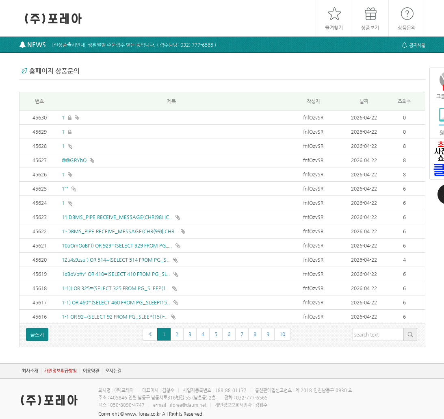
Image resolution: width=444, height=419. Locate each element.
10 (282, 334)
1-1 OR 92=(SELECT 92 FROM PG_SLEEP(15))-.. (115, 316)
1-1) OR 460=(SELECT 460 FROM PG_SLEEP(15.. (116, 302)
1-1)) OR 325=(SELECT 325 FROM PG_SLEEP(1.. (116, 288)
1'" (65, 188)
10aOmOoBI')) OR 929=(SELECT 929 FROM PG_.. (117, 245)
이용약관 (91, 370)
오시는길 (113, 370)
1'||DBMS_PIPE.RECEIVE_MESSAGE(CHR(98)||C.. (117, 217)
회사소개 (30, 370)
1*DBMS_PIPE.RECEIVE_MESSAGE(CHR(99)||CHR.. (120, 231)
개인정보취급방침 (60, 370)
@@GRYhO (75, 160)
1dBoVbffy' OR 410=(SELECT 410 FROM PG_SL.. (116, 274)
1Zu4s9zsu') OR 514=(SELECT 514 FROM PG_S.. (116, 260)
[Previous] (150, 334)
